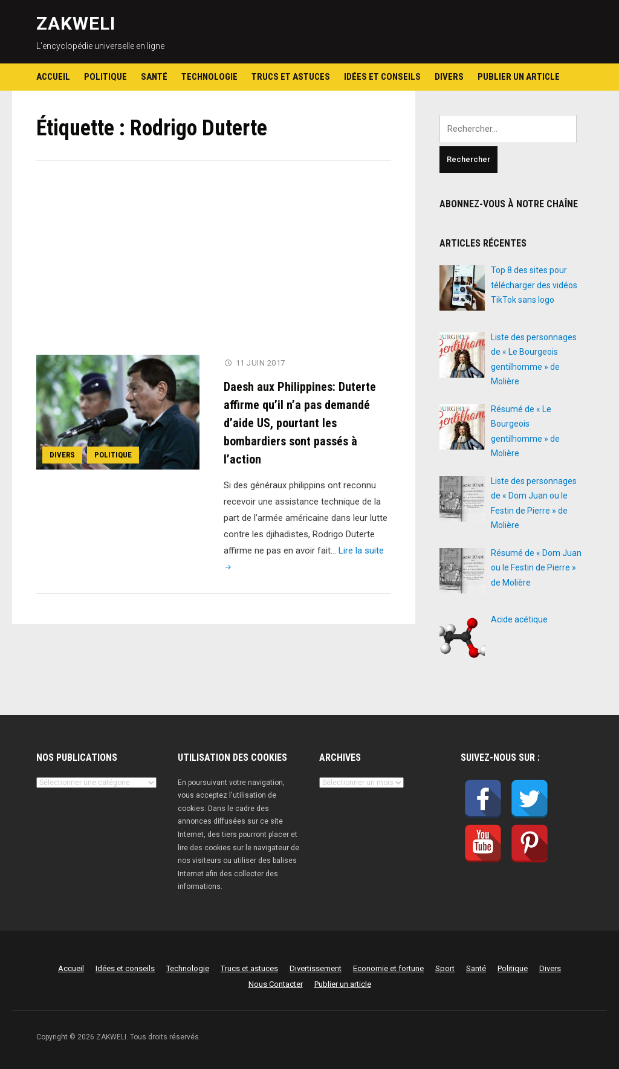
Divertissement (316, 968)
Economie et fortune (388, 968)
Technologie (209, 76)
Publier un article (519, 76)
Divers (449, 76)
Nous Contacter (275, 984)
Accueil (53, 76)
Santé (154, 76)
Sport (445, 968)
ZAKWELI (75, 23)
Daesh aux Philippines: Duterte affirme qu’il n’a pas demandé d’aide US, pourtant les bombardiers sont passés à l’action (300, 422)
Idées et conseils (382, 76)
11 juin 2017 (260, 362)
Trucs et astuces (290, 76)
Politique (105, 76)
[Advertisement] (214, 265)
